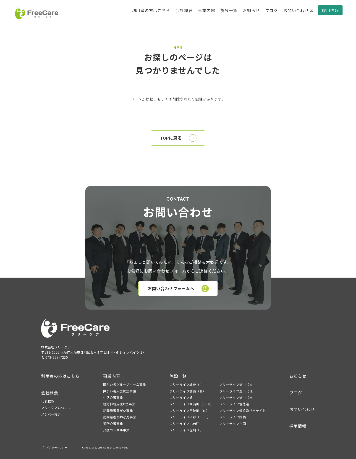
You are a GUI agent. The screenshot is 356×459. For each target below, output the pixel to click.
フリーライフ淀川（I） (187, 430)
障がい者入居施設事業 (119, 391)
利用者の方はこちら (151, 10)
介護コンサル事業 (116, 430)
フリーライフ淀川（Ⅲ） (237, 391)
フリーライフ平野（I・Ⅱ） (190, 417)
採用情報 (330, 10)
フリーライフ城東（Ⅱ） (188, 391)
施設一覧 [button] (178, 376)
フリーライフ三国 (232, 423)
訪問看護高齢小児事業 (119, 417)
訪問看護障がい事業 (118, 410)
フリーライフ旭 (181, 397)
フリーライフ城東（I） (187, 384)
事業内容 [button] (111, 376)
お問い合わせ (298, 10)
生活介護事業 (113, 397)
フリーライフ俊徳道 (234, 404)
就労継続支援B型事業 (119, 404)
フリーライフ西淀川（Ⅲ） (189, 410)
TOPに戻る (178, 138)
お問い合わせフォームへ (178, 288)
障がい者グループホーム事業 (124, 384)
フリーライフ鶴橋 (232, 417)
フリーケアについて (56, 407)
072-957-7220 (54, 357)
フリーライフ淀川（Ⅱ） (237, 384)
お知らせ (251, 10)
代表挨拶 (47, 401)
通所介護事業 (113, 423)
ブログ (271, 10)
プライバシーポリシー (54, 447)
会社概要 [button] (184, 10)
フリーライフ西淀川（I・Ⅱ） (192, 404)
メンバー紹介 (51, 414)
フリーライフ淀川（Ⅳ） (237, 397)
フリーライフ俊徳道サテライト (242, 410)
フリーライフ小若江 (184, 423)
